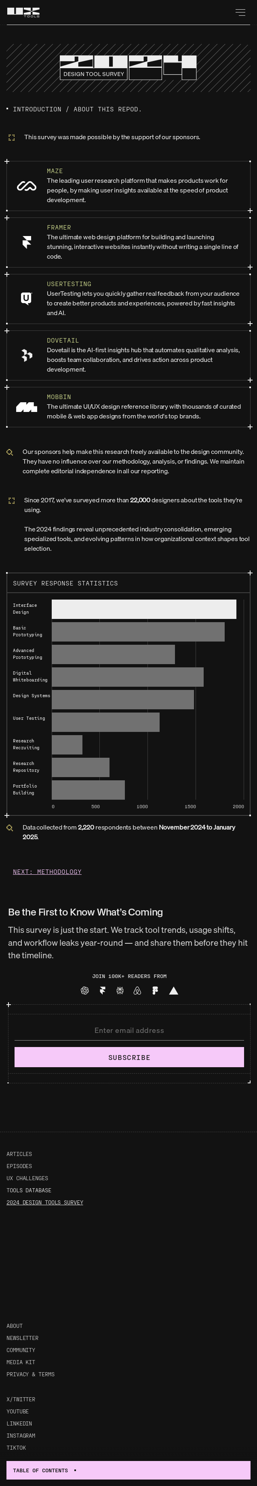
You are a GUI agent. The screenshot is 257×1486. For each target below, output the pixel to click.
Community (20, 1349)
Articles (19, 1153)
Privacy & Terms (30, 1374)
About (14, 1325)
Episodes (19, 1165)
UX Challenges (27, 1178)
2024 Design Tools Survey (44, 1202)
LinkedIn (19, 1423)
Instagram (20, 1435)
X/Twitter (20, 1399)
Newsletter (22, 1337)
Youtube (17, 1411)
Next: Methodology (47, 871)
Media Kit (20, 1362)
